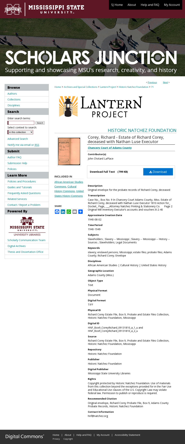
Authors (12, 93)
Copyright (68, 438)
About (68, 434)
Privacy (56, 438)
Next (165, 82)
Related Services (17, 199)
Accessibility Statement (127, 434)
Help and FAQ (83, 434)
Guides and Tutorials (20, 187)
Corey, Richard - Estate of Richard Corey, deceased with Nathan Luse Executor (126, 139)
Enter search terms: (19, 118)
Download (158, 172)
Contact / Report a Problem (24, 205)
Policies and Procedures (22, 181)
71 (152, 87)
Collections (14, 99)
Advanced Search (18, 138)
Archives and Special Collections (80, 87)
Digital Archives (17, 246)
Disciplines (14, 105)
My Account (103, 434)
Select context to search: (22, 127)
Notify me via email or (23, 145)
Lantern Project (108, 87)
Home (58, 87)
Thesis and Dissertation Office (25, 252)
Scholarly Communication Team (26, 240)
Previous (152, 82)
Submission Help (17, 163)
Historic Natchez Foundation (133, 87)
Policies (12, 169)
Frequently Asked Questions (24, 193)
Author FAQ (14, 157)
